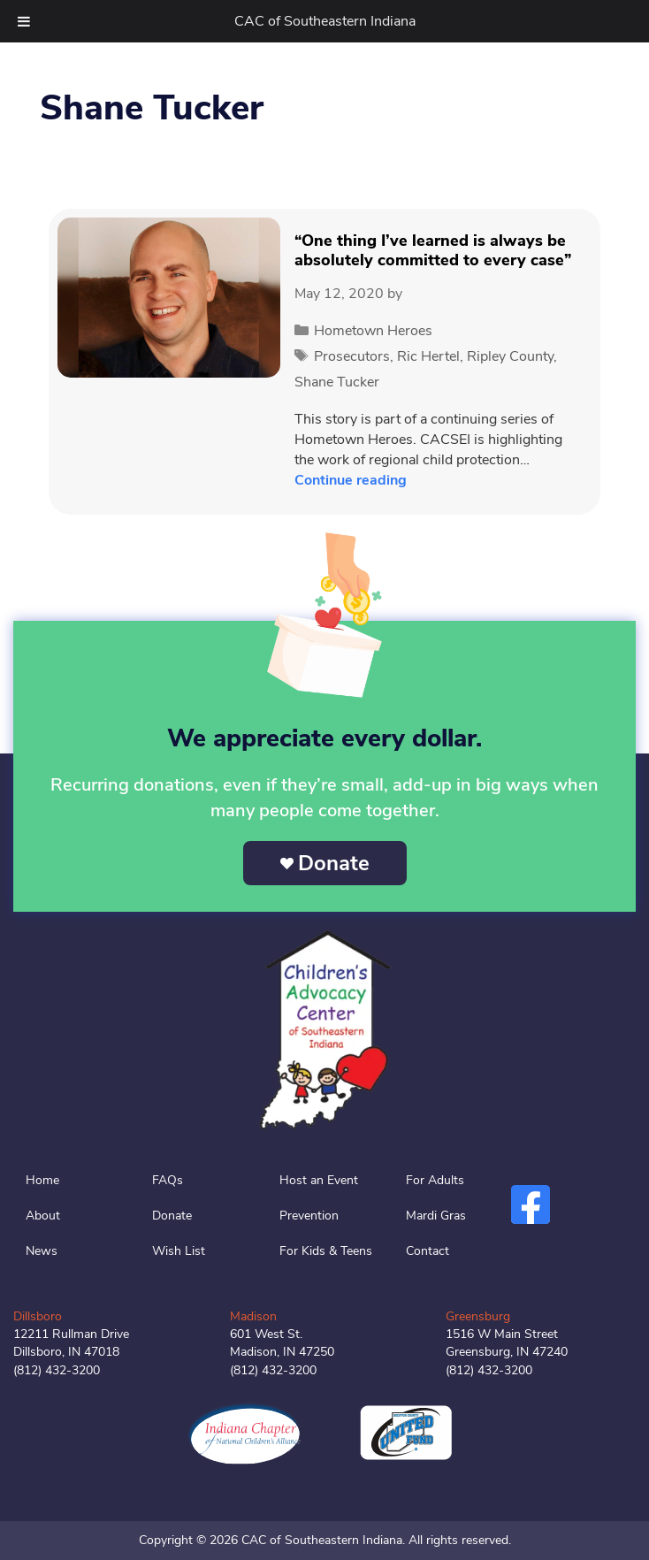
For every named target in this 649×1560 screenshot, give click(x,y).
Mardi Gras (436, 1215)
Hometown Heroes (373, 330)
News (41, 1251)
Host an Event (318, 1180)
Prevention (309, 1215)
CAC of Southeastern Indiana (325, 21)
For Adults (435, 1180)
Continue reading (350, 480)
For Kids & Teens (325, 1251)
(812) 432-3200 (56, 1370)
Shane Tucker (336, 382)
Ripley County (510, 356)
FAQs (167, 1180)
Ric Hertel (428, 356)
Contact (427, 1251)
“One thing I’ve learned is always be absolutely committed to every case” (432, 250)
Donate (334, 863)
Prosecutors (352, 356)
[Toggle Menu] (24, 21)
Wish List (178, 1251)
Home (42, 1180)
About (43, 1215)
